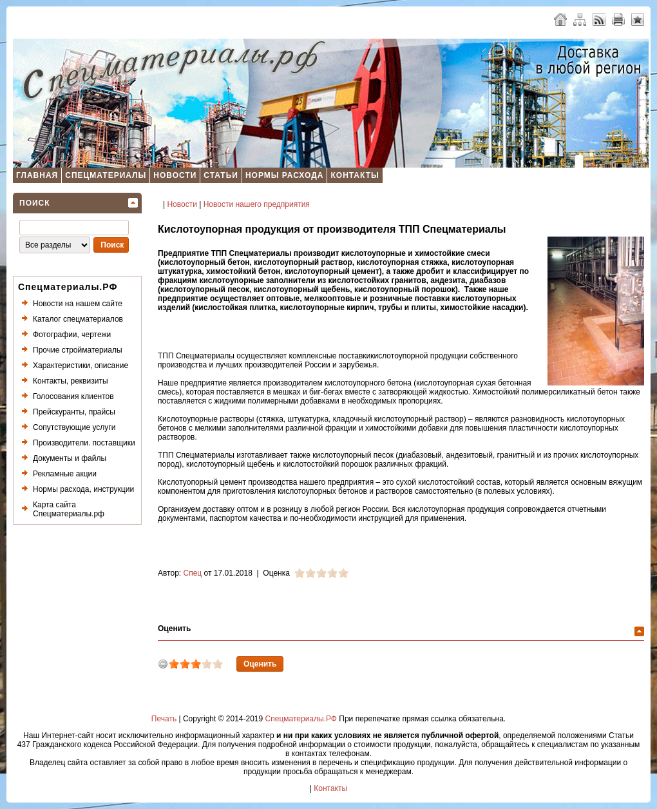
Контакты (354, 175)
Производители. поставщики (84, 442)
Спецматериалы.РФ (301, 718)
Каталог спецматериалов (78, 319)
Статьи (221, 175)
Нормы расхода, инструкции (83, 489)
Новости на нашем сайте (77, 303)
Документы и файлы (69, 458)
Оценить (174, 628)
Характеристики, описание (80, 365)
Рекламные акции (65, 473)
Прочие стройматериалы (77, 350)
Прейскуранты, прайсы (74, 411)
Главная (37, 175)
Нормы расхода (284, 175)
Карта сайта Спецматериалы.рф (68, 509)
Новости (174, 175)
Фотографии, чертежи (72, 334)
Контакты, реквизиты (70, 380)
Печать (163, 718)
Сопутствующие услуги (74, 427)
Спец (193, 573)
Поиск (34, 203)
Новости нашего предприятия (257, 204)
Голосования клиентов (73, 396)
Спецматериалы (105, 175)
